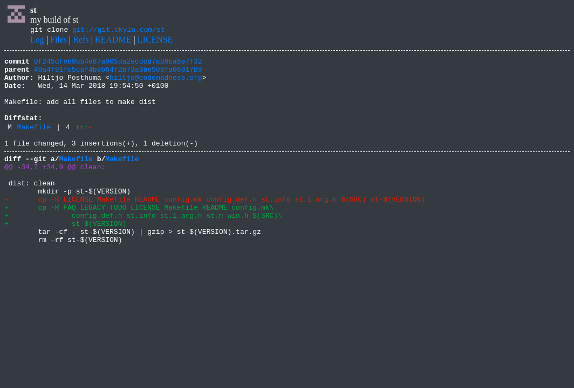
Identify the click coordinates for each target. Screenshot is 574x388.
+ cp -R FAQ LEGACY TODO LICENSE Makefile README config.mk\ (139, 236)
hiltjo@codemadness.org (156, 83)
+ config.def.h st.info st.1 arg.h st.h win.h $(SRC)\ (143, 246)
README (113, 41)
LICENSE (155, 41)
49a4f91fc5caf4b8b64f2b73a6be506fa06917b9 (118, 74)
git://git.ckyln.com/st (118, 31)
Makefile (34, 143)
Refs (80, 41)
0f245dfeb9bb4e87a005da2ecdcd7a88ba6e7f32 (118, 64)
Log (37, 41)
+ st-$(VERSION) (65, 255)
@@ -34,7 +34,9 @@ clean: (54, 187)
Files (58, 41)
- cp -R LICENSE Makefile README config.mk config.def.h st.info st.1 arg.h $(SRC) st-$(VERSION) (214, 226)
